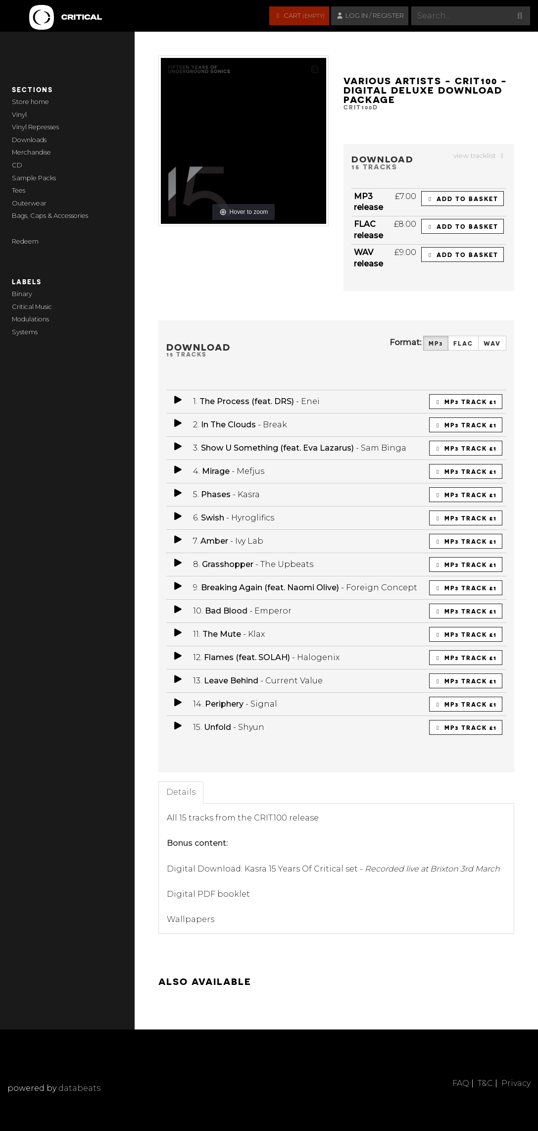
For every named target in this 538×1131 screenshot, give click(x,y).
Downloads (29, 140)
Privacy (516, 1083)
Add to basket (462, 198)
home (40, 101)
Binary (22, 294)
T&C (485, 1083)
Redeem (25, 241)
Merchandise (31, 152)
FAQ (460, 1083)
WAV (492, 343)
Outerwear (29, 203)
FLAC (463, 343)
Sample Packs (34, 178)
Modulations (30, 319)
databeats (79, 1088)
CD (17, 165)
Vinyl (19, 114)
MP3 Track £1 (466, 401)
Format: (405, 342)
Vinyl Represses (35, 127)
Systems (25, 332)
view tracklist (479, 155)
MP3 (436, 343)
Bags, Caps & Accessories (50, 215)
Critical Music (32, 306)
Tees (18, 190)
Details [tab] (181, 792)
